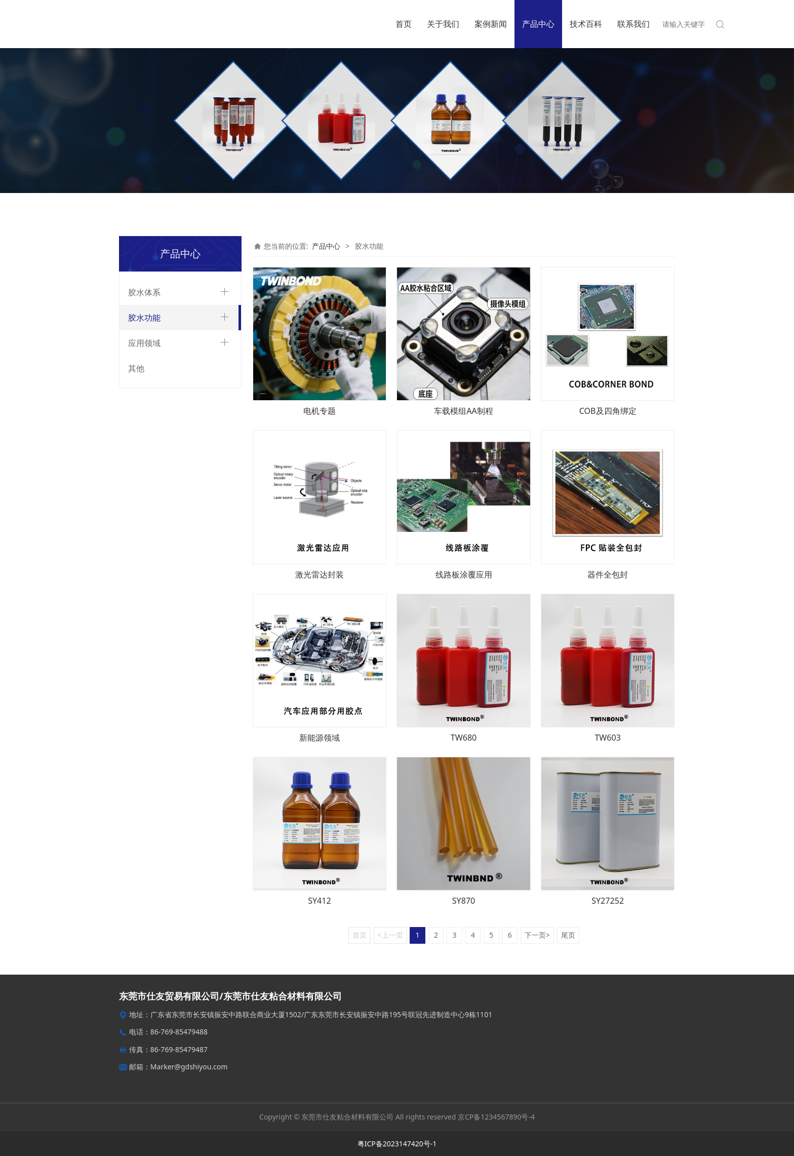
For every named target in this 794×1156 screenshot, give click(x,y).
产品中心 (538, 23)
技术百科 (586, 23)
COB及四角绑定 (608, 410)
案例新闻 (490, 23)
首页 (403, 23)
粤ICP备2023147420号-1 (397, 1143)
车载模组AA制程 (463, 410)
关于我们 (443, 23)
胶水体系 (144, 292)
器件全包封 (607, 574)
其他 (136, 368)
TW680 (464, 737)
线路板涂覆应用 (463, 574)
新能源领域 (319, 737)
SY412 (319, 900)
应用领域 (144, 343)
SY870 (463, 900)
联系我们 (633, 23)
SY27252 (607, 900)
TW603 (607, 737)
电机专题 (319, 410)
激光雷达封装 (319, 574)
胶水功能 (144, 317)
